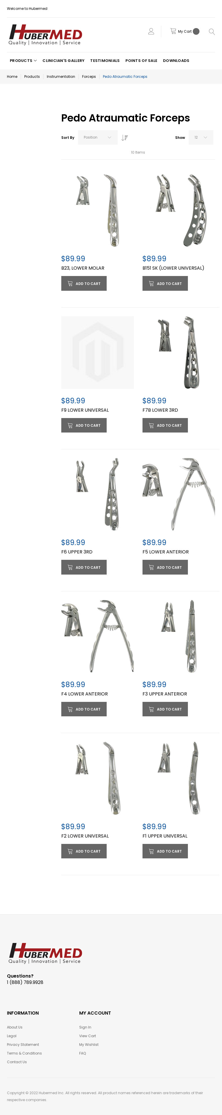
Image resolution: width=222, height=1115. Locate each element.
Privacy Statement (23, 1044)
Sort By (67, 137)
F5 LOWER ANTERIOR (166, 552)
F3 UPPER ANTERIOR (165, 694)
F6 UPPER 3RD (76, 552)
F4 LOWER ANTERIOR (84, 694)
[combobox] (98, 137)
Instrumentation (61, 76)
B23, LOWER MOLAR (82, 268)
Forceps (89, 76)
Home (12, 76)
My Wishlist (89, 1044)
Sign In (85, 1027)
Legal (11, 1035)
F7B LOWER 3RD (160, 410)
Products (32, 76)
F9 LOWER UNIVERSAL (85, 410)
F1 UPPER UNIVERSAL (165, 836)
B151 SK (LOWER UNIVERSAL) (173, 268)
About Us (15, 1027)
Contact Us (17, 1061)
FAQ (82, 1053)
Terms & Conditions (24, 1053)
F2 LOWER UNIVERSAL (85, 836)
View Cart (87, 1035)
